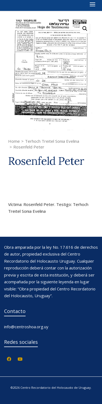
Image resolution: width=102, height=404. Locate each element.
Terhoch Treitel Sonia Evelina (52, 141)
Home (14, 141)
